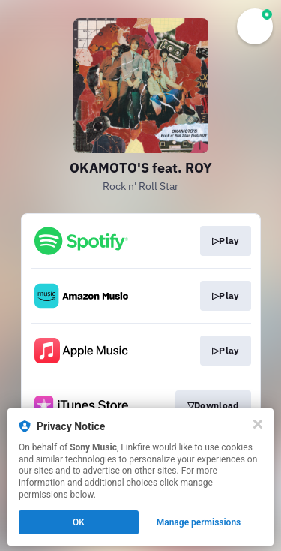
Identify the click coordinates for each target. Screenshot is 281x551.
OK (79, 522)
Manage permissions (199, 522)
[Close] (258, 424)
